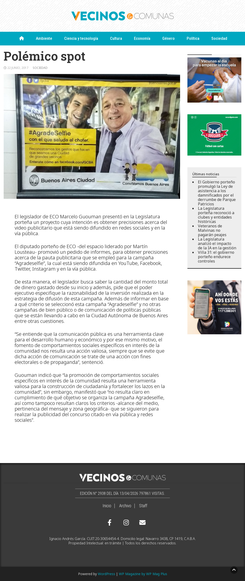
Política (193, 38)
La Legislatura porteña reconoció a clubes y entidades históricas (216, 215)
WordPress (106, 573)
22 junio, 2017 (17, 68)
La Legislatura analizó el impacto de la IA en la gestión (217, 243)
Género (168, 38)
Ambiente (44, 38)
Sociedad (219, 38)
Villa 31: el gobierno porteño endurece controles (216, 257)
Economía (142, 38)
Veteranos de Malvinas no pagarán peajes (212, 230)
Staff (143, 505)
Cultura (116, 38)
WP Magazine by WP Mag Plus (143, 573)
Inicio (106, 505)
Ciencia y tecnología (81, 38)
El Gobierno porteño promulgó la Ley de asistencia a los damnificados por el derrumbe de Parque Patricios (217, 193)
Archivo (125, 505)
